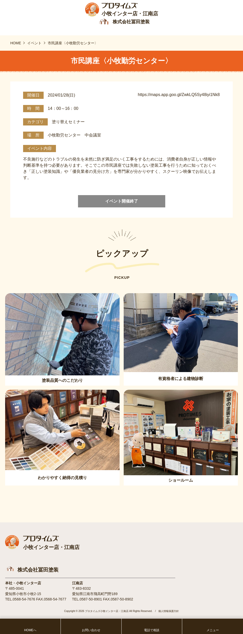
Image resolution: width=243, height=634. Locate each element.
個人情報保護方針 (168, 611)
